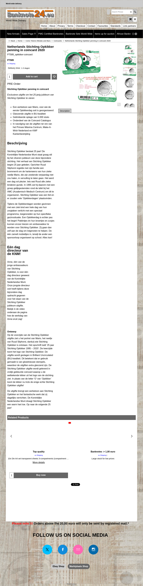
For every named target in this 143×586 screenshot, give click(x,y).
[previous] (133, 34)
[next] (136, 34)
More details (39, 462)
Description (65, 111)
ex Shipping (11, 63)
